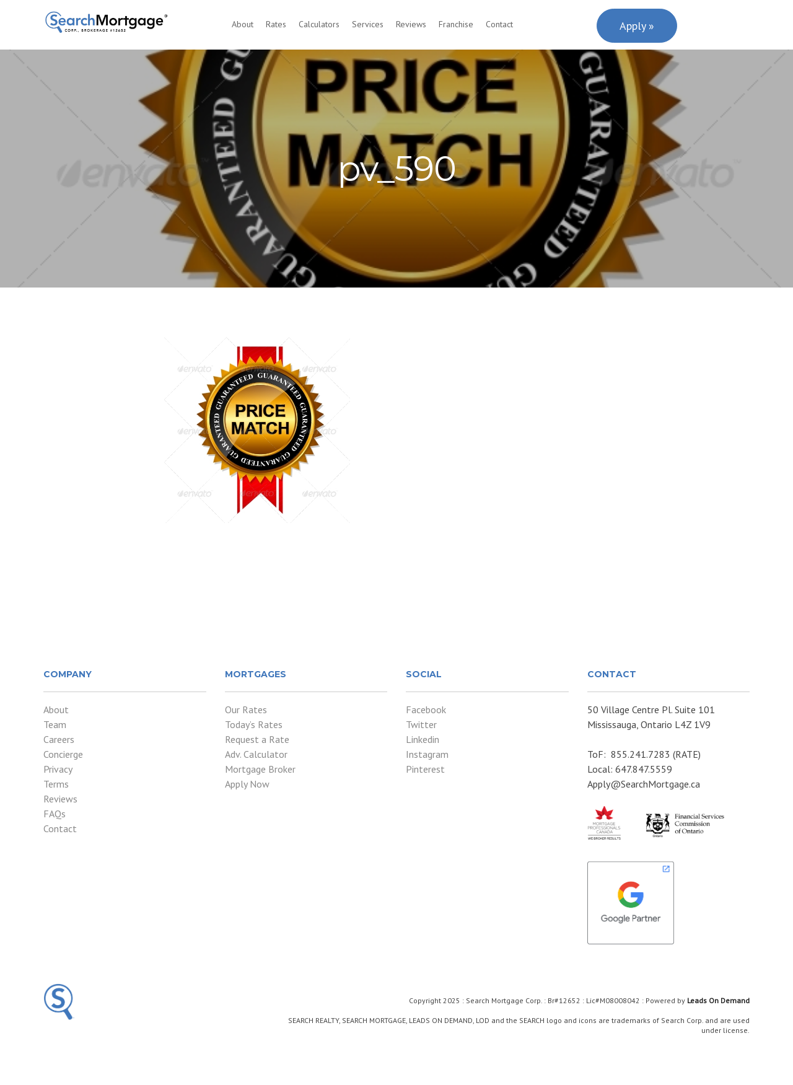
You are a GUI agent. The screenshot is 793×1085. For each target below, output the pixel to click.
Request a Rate (257, 739)
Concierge (63, 754)
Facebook (426, 709)
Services (367, 24)
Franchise (456, 24)
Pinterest (425, 769)
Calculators (319, 24)
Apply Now (247, 784)
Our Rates (246, 709)
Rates (276, 24)
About (242, 24)
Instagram (427, 754)
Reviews (411, 24)
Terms (56, 784)
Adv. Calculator (256, 754)
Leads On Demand (718, 1000)
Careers (58, 739)
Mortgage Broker (260, 769)
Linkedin (422, 739)
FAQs (54, 813)
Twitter (421, 724)
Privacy (57, 769)
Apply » (637, 26)
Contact (499, 24)
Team (54, 724)
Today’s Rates (254, 724)
